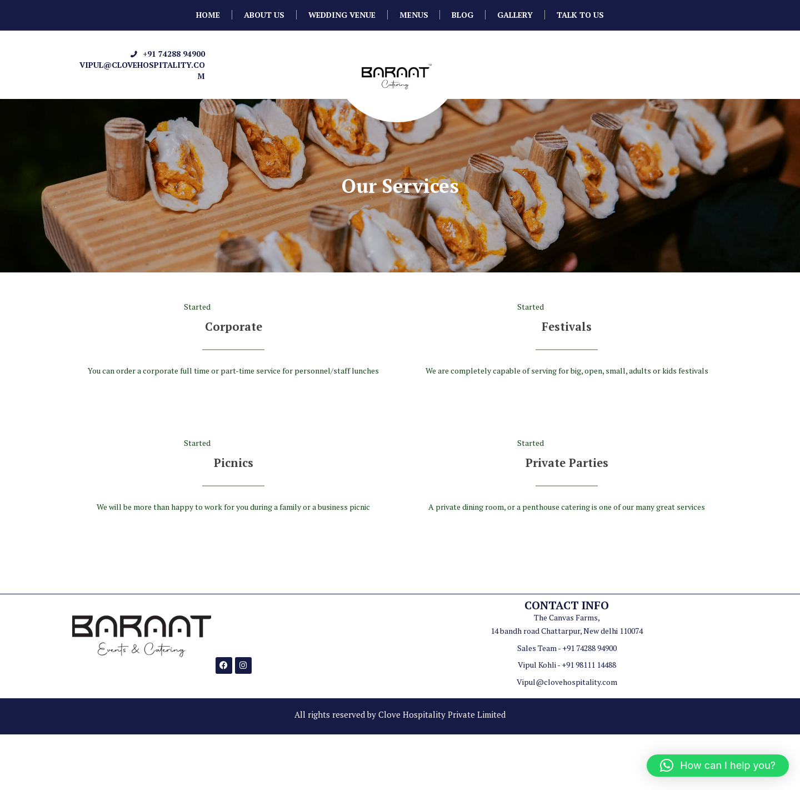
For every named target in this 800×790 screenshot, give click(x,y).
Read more (233, 403)
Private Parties (566, 462)
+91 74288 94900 (174, 53)
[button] (718, 765)
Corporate (233, 326)
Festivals (567, 326)
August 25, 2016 (245, 306)
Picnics (233, 462)
